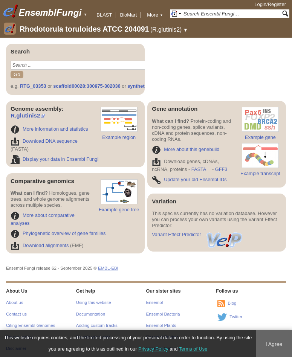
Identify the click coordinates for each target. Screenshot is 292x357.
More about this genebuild (185, 149)
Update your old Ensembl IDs (189, 179)
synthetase (140, 86)
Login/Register (270, 4)
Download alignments (40, 245)
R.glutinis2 (25, 115)
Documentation (90, 314)
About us (14, 302)
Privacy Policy (153, 349)
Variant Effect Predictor (197, 234)
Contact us (16, 314)
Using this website (93, 302)
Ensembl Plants (161, 325)
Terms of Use (193, 349)
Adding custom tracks (97, 325)
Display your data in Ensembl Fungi (54, 159)
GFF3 (221, 169)
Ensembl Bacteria (163, 314)
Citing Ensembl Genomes (30, 325)
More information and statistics (49, 129)
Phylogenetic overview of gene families (58, 233)
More (155, 15)
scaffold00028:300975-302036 (87, 86)
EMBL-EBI (108, 268)
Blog (232, 303)
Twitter (235, 317)
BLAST (104, 15)
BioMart (128, 15)
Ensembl (154, 302)
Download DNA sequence (44, 141)
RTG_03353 (33, 86)
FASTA (198, 169)
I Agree (274, 344)
